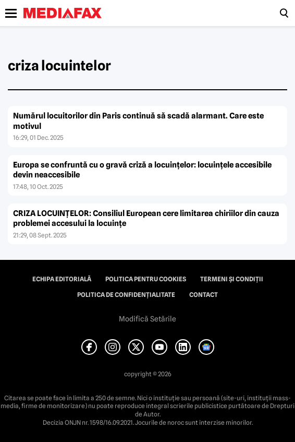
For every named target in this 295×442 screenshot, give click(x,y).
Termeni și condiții (231, 279)
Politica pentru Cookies (145, 279)
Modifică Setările (147, 319)
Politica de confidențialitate (126, 294)
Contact (203, 294)
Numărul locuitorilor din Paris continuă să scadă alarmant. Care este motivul (138, 121)
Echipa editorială (61, 279)
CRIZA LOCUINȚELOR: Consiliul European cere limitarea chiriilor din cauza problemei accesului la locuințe (146, 219)
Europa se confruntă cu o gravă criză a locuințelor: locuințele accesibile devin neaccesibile (142, 170)
